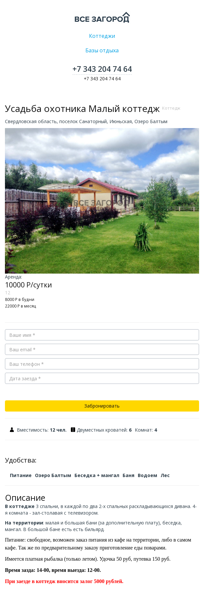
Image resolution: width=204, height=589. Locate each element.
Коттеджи (102, 36)
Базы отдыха (102, 50)
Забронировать (102, 406)
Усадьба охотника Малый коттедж (92, 108)
